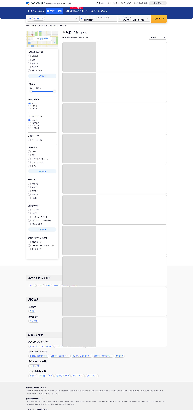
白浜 (111, 389)
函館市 (87, 389)
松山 (161, 389)
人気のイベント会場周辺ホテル (37, 408)
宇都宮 (62, 400)
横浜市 (47, 389)
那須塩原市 (41, 392)
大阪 (139, 400)
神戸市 (57, 389)
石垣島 (101, 389)
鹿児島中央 (30, 403)
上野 (53, 400)
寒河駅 (48, 284)
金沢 (125, 400)
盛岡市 (119, 389)
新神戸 (144, 400)
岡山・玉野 (33, 319)
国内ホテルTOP (31, 23)
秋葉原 (67, 400)
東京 (28, 400)
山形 (48, 403)
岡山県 (41, 23)
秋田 (44, 403)
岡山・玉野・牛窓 (51, 23)
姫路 (157, 389)
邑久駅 (40, 284)
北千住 (94, 400)
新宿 (36, 400)
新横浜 (112, 400)
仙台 (36, 403)
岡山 (148, 400)
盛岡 (40, 403)
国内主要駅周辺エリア (34, 397)
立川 (99, 400)
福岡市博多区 (65, 389)
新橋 (77, 400)
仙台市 (41, 389)
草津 (96, 389)
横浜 (107, 400)
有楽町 (73, 400)
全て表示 (42, 74)
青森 (56, 403)
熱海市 (73, 389)
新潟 (52, 403)
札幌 (72, 403)
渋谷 (40, 400)
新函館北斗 (62, 403)
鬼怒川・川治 (139, 389)
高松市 (152, 389)
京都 (129, 400)
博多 (160, 400)
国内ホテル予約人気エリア (36, 386)
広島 (152, 400)
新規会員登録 (142, 3)
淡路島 (106, 389)
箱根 (92, 389)
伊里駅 (56, 284)
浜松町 (82, 400)
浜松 (114, 389)
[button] (98, 17)
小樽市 (29, 389)
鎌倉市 (29, 392)
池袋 (49, 400)
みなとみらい (55, 392)
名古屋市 (35, 389)
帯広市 (34, 392)
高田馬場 (88, 400)
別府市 (147, 389)
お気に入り (115, 3)
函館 (68, 403)
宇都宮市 (131, 389)
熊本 (164, 400)
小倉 (156, 400)
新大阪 (134, 400)
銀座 (77, 389)
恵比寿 (45, 400)
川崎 (103, 400)
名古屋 (121, 400)
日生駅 (32, 284)
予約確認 (127, 3)
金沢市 (52, 389)
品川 (32, 400)
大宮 (57, 400)
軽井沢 (82, 389)
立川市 (125, 389)
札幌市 (48, 392)
